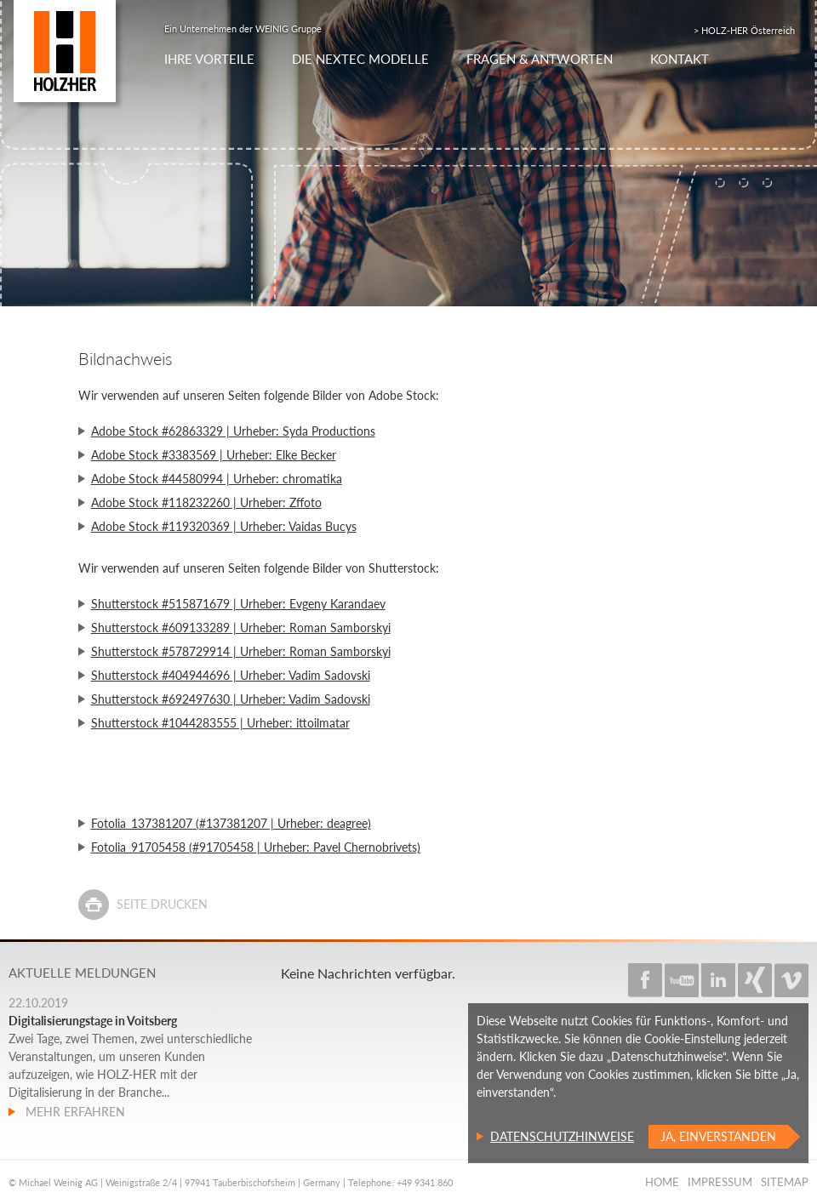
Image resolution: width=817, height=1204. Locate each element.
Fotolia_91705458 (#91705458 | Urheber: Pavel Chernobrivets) (255, 847)
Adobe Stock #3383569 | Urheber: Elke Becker (213, 455)
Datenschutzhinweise (562, 1136)
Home (662, 1182)
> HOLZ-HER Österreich (744, 30)
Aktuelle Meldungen (82, 972)
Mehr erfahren (73, 1111)
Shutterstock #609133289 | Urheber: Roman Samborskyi (241, 627)
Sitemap (784, 1182)
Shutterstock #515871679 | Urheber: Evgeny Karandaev (238, 603)
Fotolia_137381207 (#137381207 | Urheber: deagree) (231, 823)
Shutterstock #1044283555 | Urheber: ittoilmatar (220, 723)
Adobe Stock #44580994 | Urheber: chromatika (216, 478)
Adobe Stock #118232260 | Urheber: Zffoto (206, 502)
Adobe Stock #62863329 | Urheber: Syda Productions (233, 431)
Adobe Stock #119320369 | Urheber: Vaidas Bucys (224, 526)
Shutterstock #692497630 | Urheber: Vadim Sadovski (230, 699)
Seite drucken (162, 904)
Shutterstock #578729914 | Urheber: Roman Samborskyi (241, 651)
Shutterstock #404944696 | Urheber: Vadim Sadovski (230, 675)
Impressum (720, 1182)
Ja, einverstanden (718, 1136)
